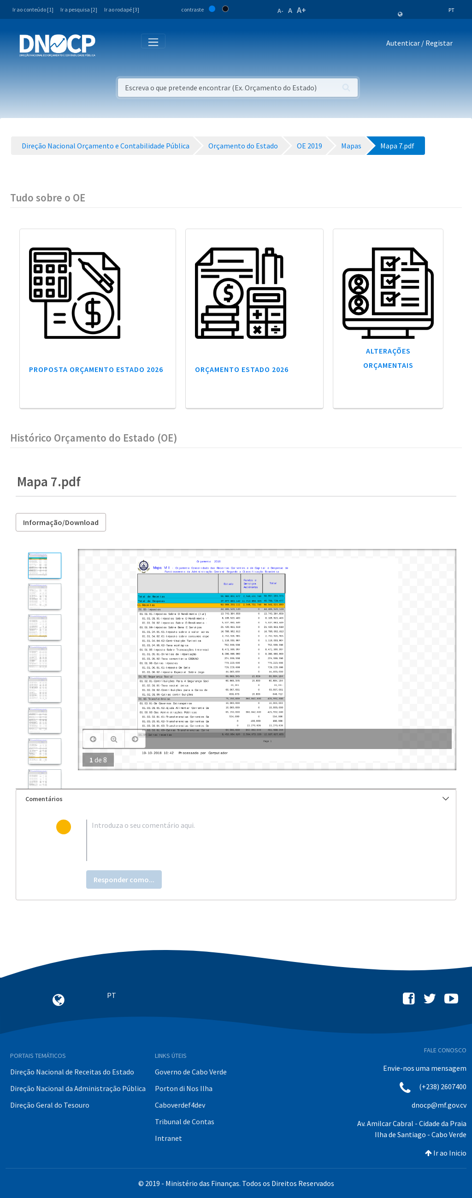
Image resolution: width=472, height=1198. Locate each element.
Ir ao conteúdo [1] (32, 9)
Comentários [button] (237, 799)
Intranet (168, 1138)
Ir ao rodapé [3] (121, 9)
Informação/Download (61, 522)
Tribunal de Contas (184, 1121)
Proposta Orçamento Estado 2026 (96, 369)
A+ (301, 10)
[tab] (236, 799)
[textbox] (251, 840)
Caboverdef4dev (180, 1104)
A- (280, 10)
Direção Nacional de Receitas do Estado (72, 1071)
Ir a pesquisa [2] (78, 9)
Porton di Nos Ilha (183, 1088)
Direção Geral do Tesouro (49, 1104)
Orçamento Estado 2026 (242, 369)
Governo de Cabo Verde (191, 1071)
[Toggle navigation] (107, 45)
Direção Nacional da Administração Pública (78, 1088)
